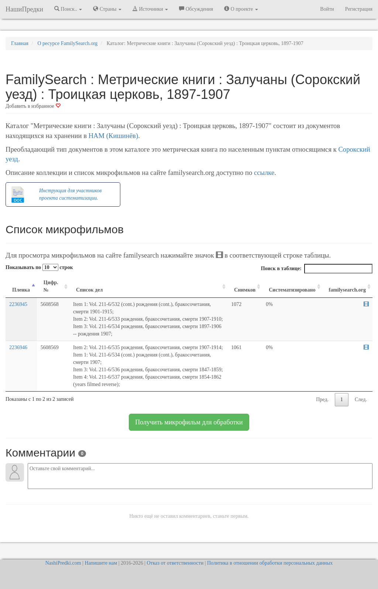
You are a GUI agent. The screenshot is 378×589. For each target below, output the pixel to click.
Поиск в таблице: (316, 268)
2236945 (18, 304)
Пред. (322, 399)
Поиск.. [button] (68, 9)
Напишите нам (101, 563)
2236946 (18, 347)
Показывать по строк (39, 267)
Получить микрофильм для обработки (189, 422)
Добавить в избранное (33, 106)
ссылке (264, 172)
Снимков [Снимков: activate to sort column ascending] (244, 290)
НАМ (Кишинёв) (113, 136)
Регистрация (358, 9)
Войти (327, 9)
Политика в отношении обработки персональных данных (270, 563)
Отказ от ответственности (175, 563)
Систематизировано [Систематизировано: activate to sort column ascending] (292, 290)
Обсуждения (196, 9)
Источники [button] (150, 9)
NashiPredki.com (63, 563)
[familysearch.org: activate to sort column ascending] (347, 286)
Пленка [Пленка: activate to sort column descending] (21, 290)
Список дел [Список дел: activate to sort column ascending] (89, 290)
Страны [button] (107, 9)
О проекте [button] (241, 9)
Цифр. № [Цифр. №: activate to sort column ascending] (51, 286)
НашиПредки (24, 9)
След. (361, 399)
